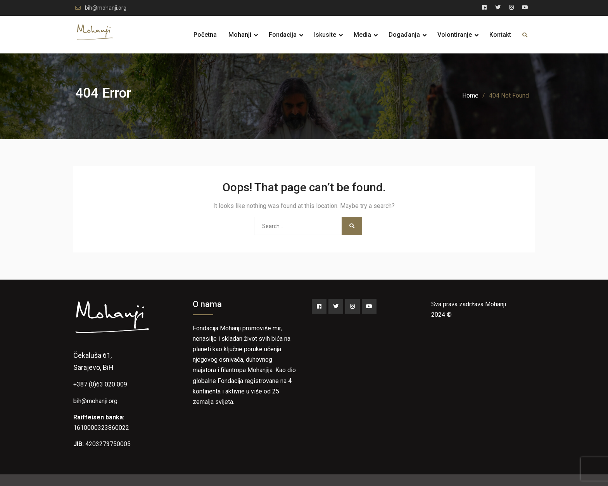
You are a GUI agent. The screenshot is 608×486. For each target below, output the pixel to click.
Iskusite (325, 34)
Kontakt (500, 34)
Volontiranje (454, 34)
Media (362, 34)
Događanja (404, 34)
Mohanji (239, 34)
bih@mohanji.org (105, 8)
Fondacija (283, 34)
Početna (205, 34)
